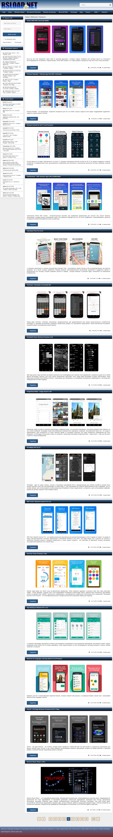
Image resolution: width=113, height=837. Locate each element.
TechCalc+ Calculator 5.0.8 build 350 (39, 285)
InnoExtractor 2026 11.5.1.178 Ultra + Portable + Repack (11, 91)
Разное (88, 12)
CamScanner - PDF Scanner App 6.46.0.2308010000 (44, 176)
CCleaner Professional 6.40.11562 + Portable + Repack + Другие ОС (11, 63)
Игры (81, 12)
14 (59, 819)
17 (73, 819)
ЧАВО (96, 12)
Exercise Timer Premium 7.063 (37, 553)
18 (77, 819)
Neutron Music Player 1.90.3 (36, 762)
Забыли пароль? (7, 42)
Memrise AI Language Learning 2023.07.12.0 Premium (44, 658)
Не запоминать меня (10, 39)
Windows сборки (19, 12)
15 (64, 819)
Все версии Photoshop (34, 12)
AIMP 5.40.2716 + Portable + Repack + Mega (11, 80)
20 (86, 819)
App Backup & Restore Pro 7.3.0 (37, 607)
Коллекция (74, 12)
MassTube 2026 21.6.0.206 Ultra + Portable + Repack (12, 71)
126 (93, 819)
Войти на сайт (12, 34)
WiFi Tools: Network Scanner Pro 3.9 (39, 501)
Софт (4, 12)
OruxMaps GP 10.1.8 (33, 447)
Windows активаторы (49, 12)
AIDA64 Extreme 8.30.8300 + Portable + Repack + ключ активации (11, 76)
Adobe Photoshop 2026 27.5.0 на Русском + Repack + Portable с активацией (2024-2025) (12, 58)
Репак (10, 12)
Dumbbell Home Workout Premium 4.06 (40, 337)
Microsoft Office (63, 12)
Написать (104, 12)
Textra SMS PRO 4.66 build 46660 (38, 20)
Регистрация (18, 42)
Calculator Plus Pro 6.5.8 (35, 231)
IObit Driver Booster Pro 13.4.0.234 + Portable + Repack (10, 88)
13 (55, 819)
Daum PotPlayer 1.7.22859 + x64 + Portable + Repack (12, 67)
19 (82, 819)
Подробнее (32, 67)
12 (50, 819)
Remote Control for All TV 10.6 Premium (40, 125)
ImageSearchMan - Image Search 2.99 (39, 391)
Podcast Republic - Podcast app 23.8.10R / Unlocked (44, 74)
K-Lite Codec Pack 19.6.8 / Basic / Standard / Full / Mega (12, 84)
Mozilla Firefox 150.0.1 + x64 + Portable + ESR (11, 53)
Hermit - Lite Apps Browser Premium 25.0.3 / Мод (43, 709)
